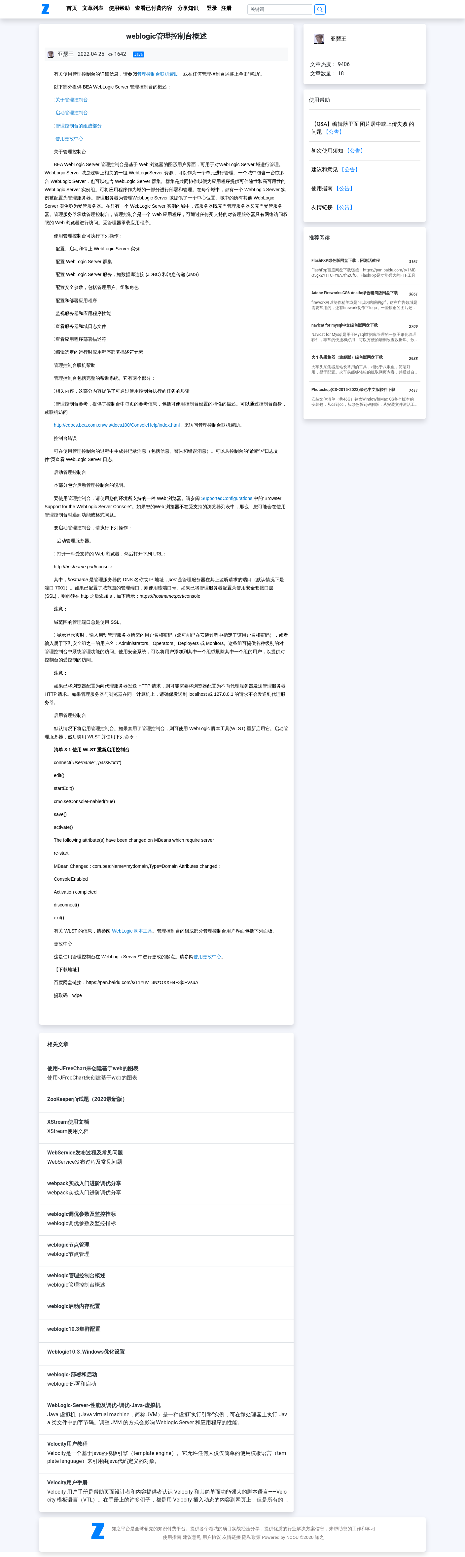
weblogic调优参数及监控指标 (81, 1214)
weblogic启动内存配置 (73, 1306)
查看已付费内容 (153, 8)
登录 (211, 8)
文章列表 (92, 8)
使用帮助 (119, 8)
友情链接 (231, 1537)
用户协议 (211, 1537)
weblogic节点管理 (68, 1245)
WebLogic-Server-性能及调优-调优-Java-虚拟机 (104, 1405)
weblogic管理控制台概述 (76, 1275)
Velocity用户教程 (67, 1444)
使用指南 (172, 1537)
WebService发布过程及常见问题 (85, 1153)
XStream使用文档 (68, 1122)
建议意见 (192, 1537)
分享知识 (187, 8)
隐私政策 (251, 1537)
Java (138, 54)
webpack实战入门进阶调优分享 (84, 1183)
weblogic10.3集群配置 (73, 1329)
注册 (226, 8)
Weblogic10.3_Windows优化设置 (86, 1352)
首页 (71, 8)
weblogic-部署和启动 (72, 1374)
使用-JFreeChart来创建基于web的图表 (92, 1068)
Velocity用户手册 (67, 1482)
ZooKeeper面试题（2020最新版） (87, 1099)
